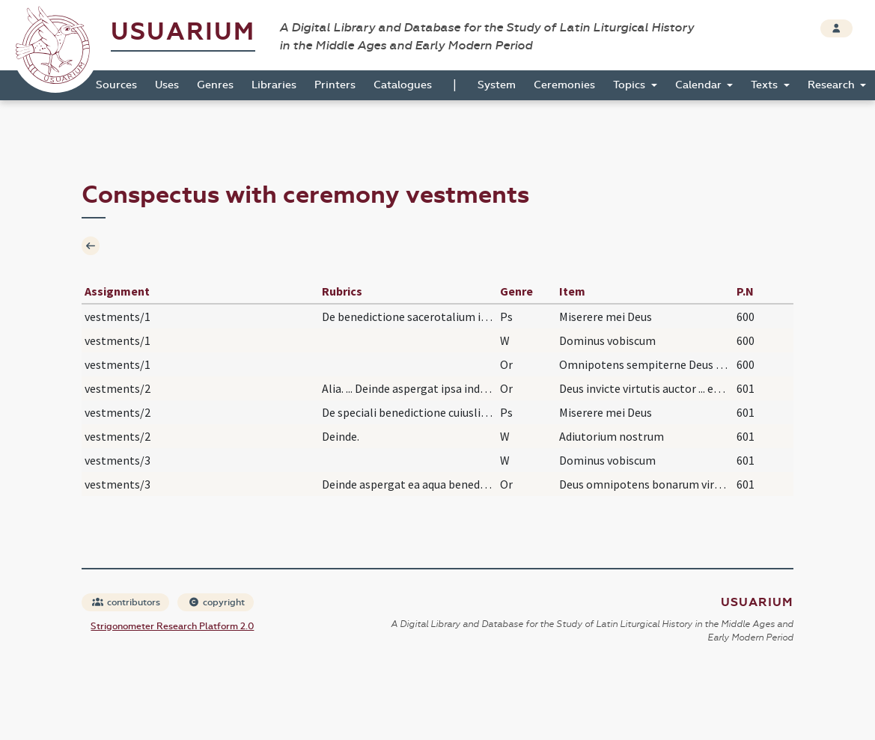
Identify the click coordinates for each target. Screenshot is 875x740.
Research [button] (833, 85)
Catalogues (403, 85)
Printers (335, 85)
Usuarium (183, 31)
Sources (116, 85)
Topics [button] (630, 85)
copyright (216, 602)
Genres (215, 85)
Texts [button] (766, 85)
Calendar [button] (700, 85)
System (497, 85)
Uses (167, 85)
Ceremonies (564, 85)
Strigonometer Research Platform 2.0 (172, 626)
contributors (126, 602)
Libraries (273, 85)
